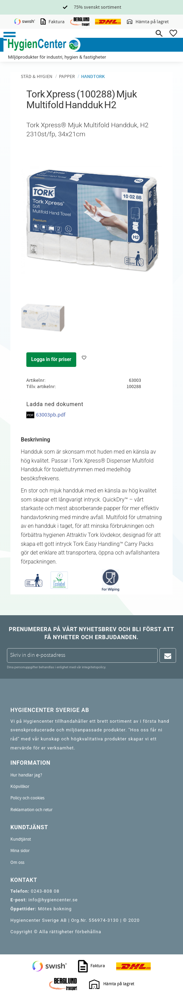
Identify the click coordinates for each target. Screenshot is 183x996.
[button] (9, 36)
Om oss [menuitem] (17, 862)
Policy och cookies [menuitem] (27, 798)
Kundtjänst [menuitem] (20, 839)
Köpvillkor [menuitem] (19, 786)
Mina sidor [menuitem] (20, 850)
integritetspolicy (93, 667)
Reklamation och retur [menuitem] (31, 810)
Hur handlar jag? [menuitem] (26, 775)
